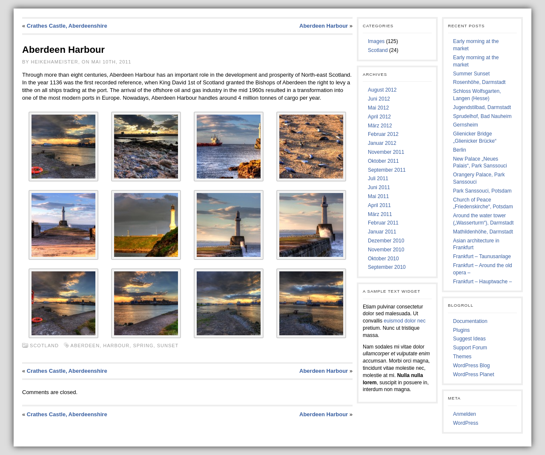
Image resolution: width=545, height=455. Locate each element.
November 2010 (386, 250)
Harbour (116, 345)
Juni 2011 (379, 187)
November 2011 (386, 152)
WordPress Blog (471, 366)
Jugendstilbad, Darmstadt (482, 107)
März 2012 (380, 126)
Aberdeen (85, 345)
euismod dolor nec (404, 321)
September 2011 (387, 170)
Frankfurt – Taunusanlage (482, 256)
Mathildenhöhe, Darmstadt (483, 232)
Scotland (44, 345)
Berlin (459, 150)
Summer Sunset (471, 74)
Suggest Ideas (469, 339)
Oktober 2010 (383, 259)
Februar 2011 (383, 223)
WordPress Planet (473, 374)
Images (376, 41)
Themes (462, 357)
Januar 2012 (382, 143)
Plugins (461, 330)
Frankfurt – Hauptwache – (482, 282)
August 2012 (382, 90)
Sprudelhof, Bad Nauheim (482, 116)
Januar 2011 (382, 232)
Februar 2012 (383, 134)
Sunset (167, 345)
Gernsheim (465, 125)
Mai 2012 (378, 108)
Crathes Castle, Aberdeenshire (67, 26)
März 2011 (380, 214)
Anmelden (464, 414)
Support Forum (470, 348)
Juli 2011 (378, 178)
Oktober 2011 (383, 161)
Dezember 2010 (386, 241)
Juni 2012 (379, 99)
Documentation (470, 321)
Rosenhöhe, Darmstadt (479, 82)
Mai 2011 (378, 196)
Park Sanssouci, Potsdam (482, 191)
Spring (143, 345)
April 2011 (379, 205)
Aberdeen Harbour (323, 26)
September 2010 (387, 267)
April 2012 (379, 117)
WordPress (465, 423)
